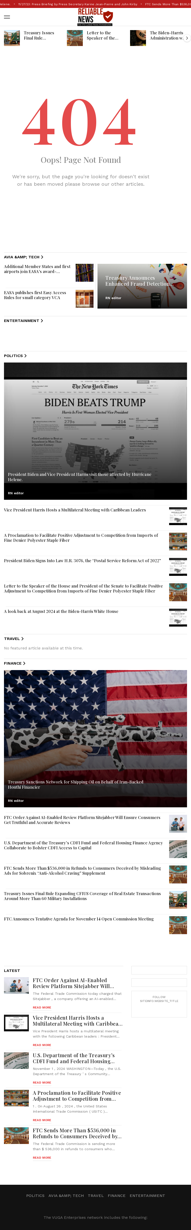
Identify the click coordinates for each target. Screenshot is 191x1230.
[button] (7, 17)
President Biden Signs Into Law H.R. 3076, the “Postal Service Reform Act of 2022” (82, 560)
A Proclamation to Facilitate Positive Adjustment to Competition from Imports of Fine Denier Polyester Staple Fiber (81, 537)
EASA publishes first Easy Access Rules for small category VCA (35, 295)
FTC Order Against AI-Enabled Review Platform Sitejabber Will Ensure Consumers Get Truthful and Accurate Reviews (82, 820)
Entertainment (147, 1195)
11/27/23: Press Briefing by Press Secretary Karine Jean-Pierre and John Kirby (95, 4)
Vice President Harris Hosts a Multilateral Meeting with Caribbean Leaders (75, 509)
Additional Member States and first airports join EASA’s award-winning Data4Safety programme (37, 271)
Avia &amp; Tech (66, 1195)
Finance (117, 1195)
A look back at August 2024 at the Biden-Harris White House (61, 611)
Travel (96, 1195)
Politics (35, 1195)
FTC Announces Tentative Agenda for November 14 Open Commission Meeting (79, 918)
